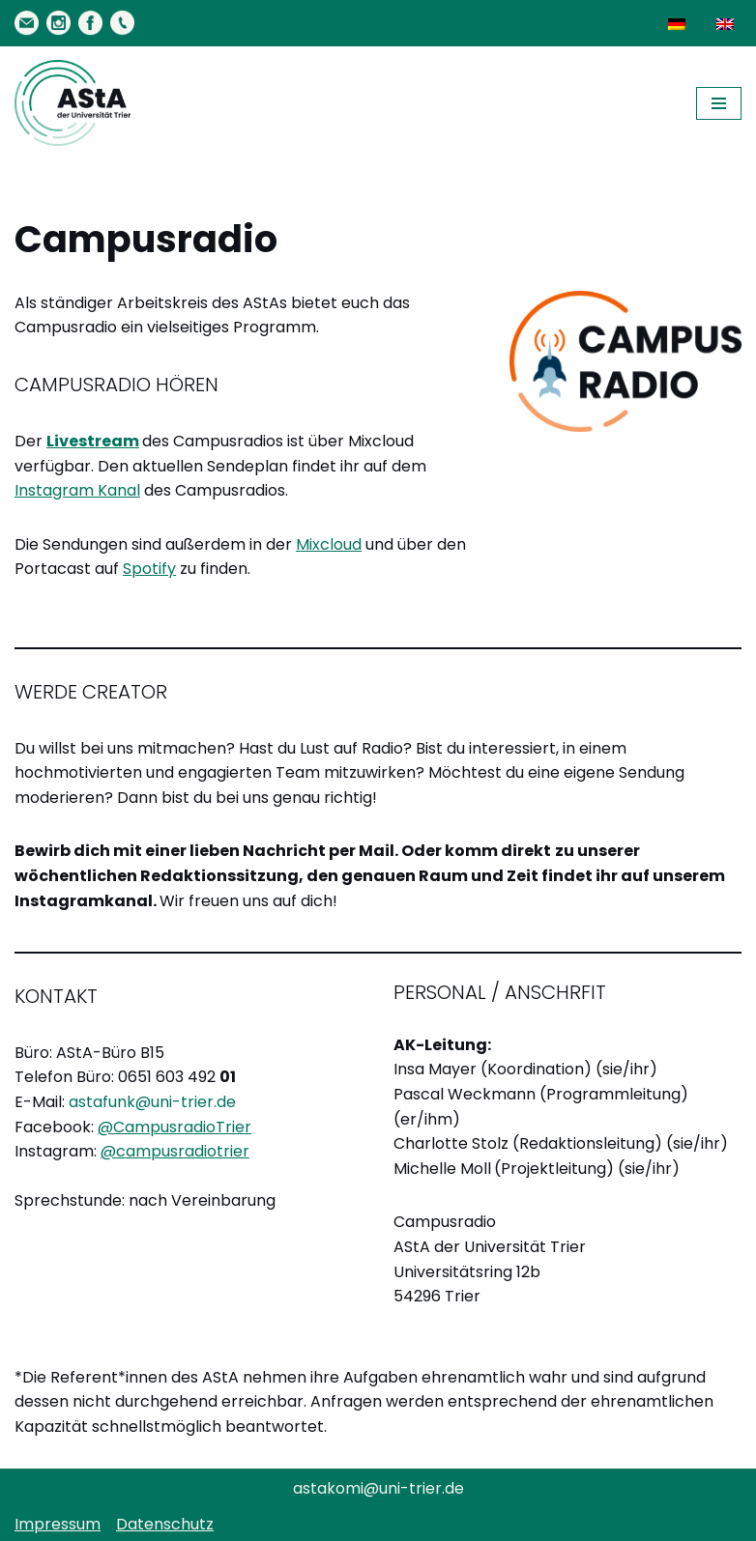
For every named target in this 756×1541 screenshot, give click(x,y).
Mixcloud (329, 544)
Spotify (149, 568)
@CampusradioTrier (174, 1127)
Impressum (58, 1524)
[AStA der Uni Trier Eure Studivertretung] (73, 103)
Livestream (92, 441)
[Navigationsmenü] (718, 103)
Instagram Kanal (77, 490)
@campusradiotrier (175, 1151)
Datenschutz (165, 1524)
